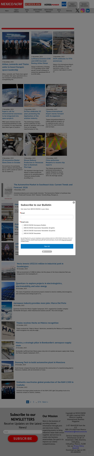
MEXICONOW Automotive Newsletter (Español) (39, 230)
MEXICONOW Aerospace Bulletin (35, 225)
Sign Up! (47, 246)
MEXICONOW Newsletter (32, 233)
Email (23, 213)
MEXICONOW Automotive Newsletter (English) (39, 228)
